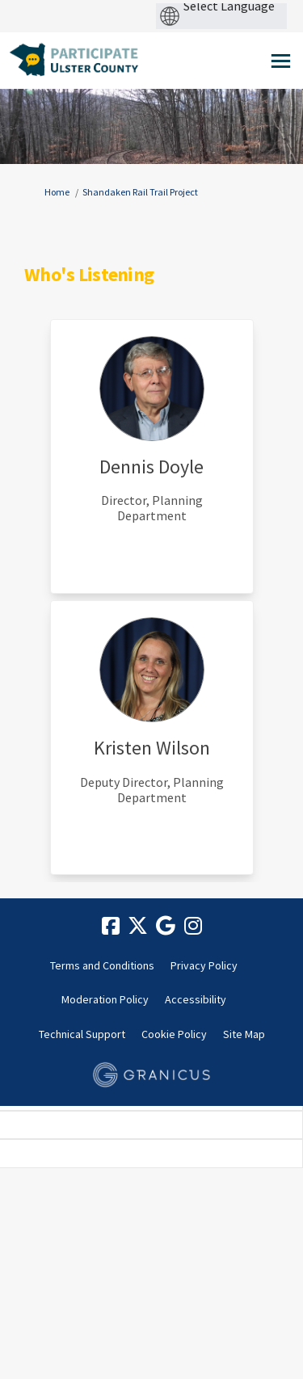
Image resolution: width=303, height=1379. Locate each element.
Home (56, 192)
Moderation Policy (105, 999)
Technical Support (82, 1034)
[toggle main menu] (281, 61)
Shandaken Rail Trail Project (140, 192)
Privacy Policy (204, 965)
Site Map (244, 1034)
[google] (165, 926)
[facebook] (110, 926)
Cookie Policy (174, 1034)
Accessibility (195, 999)
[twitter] (138, 926)
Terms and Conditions (102, 965)
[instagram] (193, 926)
